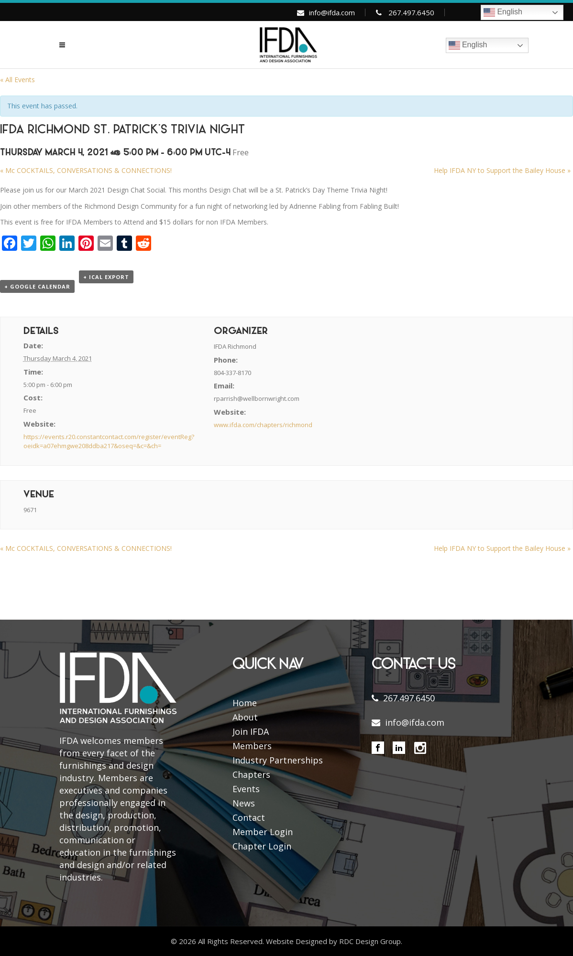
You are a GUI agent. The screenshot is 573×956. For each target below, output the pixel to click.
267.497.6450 (411, 12)
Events (246, 789)
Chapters (251, 774)
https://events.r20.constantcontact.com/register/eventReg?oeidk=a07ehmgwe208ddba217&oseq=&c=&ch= (108, 441)
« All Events (17, 79)
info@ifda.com (332, 12)
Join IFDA (250, 731)
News (243, 803)
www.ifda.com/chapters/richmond (263, 424)
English (503, 12)
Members (252, 746)
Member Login (262, 832)
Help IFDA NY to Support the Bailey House (502, 170)
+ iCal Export (106, 276)
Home (244, 703)
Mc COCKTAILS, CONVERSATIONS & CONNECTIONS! (86, 170)
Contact (248, 817)
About (245, 717)
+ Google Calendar (37, 286)
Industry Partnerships (277, 760)
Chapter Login (261, 846)
